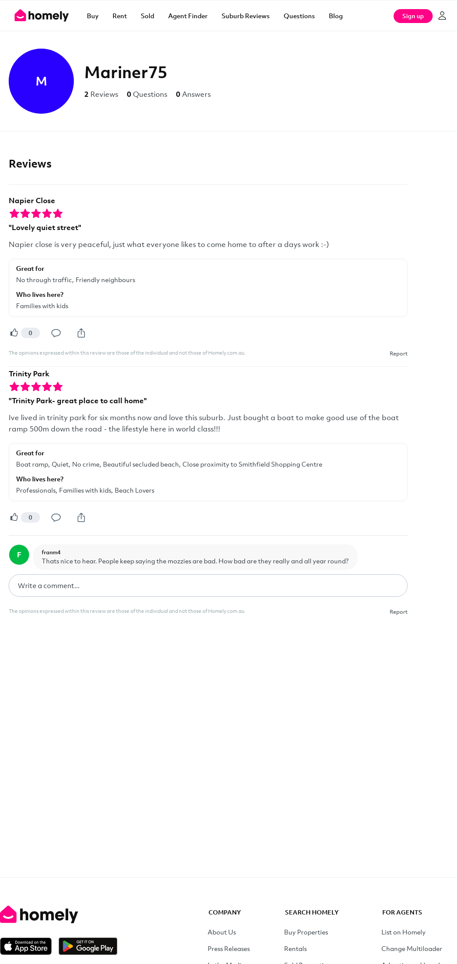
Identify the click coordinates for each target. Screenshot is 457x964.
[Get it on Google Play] (88, 946)
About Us (222, 932)
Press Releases (229, 948)
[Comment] (56, 333)
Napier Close (32, 200)
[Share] (81, 333)
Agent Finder (188, 15)
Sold (147, 15)
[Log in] (442, 16)
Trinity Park (29, 373)
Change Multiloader (411, 948)
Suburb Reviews (246, 15)
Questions (299, 15)
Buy (93, 15)
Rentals (295, 948)
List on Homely (403, 932)
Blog (336, 15)
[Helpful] (14, 333)
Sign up (413, 16)
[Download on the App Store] (29, 946)
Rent (120, 15)
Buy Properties (306, 932)
